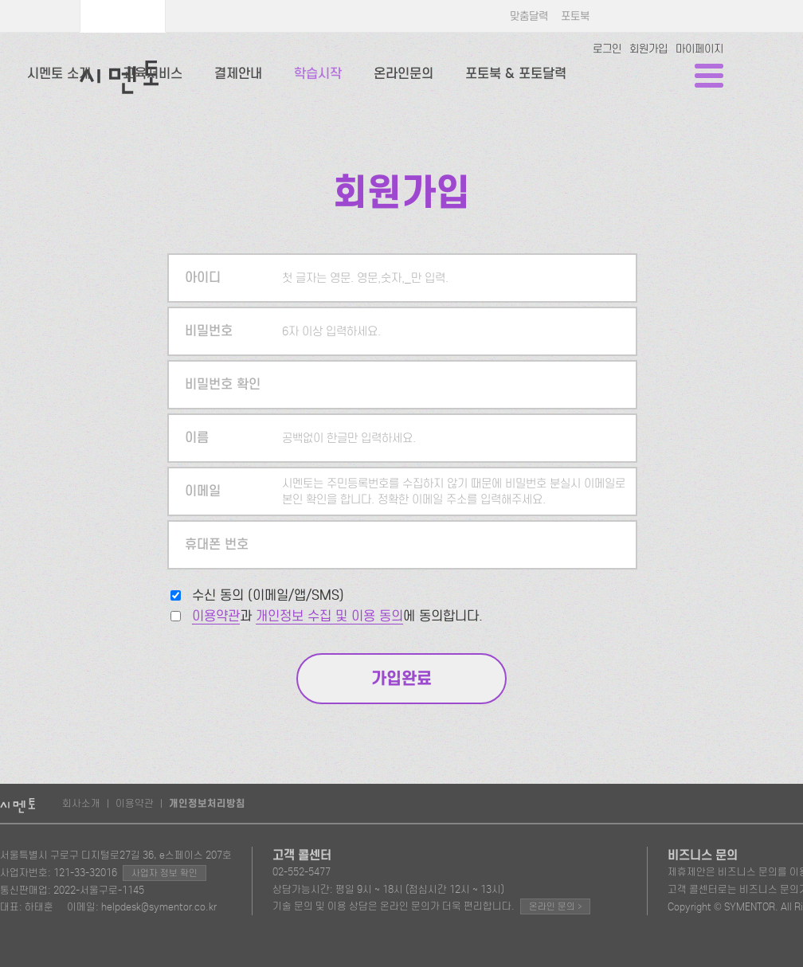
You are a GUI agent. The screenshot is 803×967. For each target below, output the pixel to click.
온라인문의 (403, 73)
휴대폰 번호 (217, 544)
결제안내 (238, 73)
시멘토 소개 (59, 73)
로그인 (607, 49)
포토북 (575, 16)
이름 (197, 437)
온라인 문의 (555, 906)
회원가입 (648, 49)
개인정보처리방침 (207, 803)
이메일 (203, 491)
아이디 (203, 277)
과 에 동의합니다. (337, 616)
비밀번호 (209, 331)
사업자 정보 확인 (164, 873)
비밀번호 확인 (222, 384)
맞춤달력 (529, 16)
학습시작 (318, 73)
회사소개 (81, 803)
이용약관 (216, 616)
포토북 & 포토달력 (515, 73)
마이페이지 (699, 49)
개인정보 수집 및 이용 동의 (329, 616)
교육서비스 (152, 73)
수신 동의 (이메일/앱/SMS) (268, 595)
